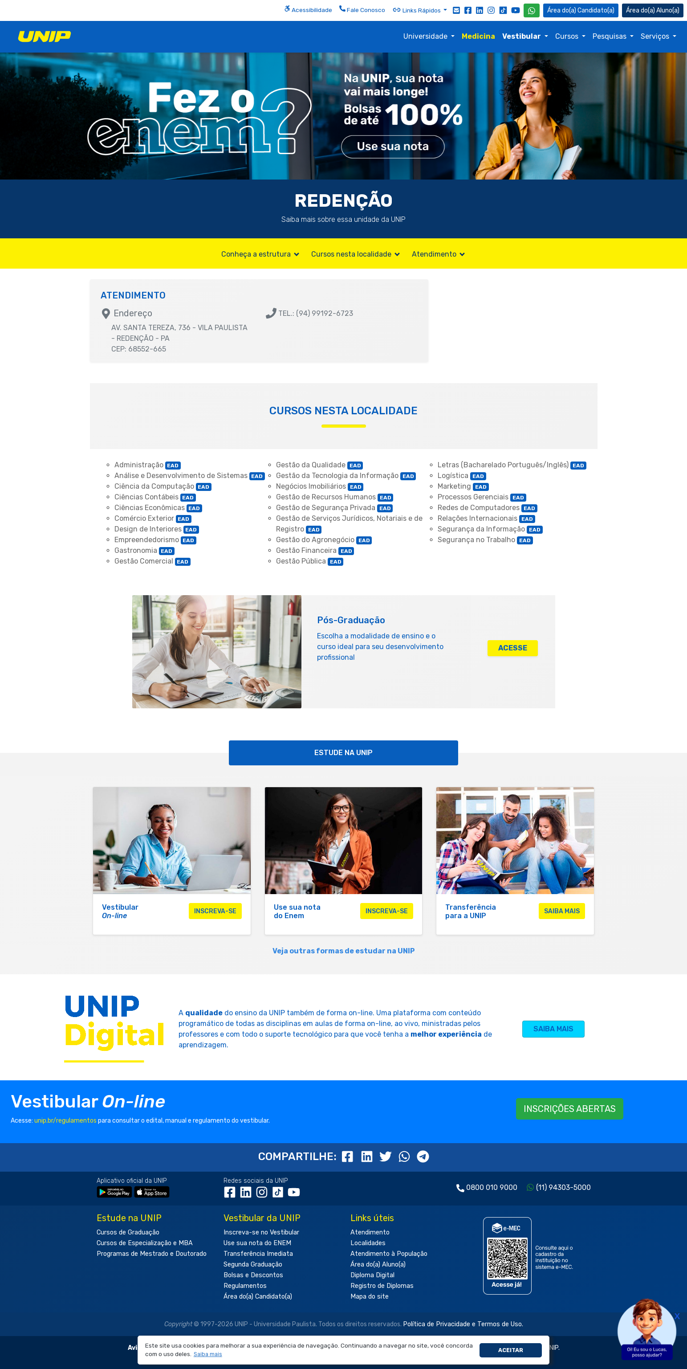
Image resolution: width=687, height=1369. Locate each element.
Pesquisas (610, 36)
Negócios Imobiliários (320, 486)
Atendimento (439, 254)
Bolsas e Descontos (253, 1275)
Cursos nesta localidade (356, 254)
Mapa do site (369, 1296)
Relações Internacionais (486, 518)
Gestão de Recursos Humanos (335, 497)
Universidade (426, 36)
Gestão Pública (310, 561)
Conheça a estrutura (261, 254)
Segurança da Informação (490, 529)
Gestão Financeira (315, 550)
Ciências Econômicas (158, 507)
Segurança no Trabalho (485, 539)
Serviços (656, 36)
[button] (208, 1354)
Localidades (368, 1243)
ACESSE (512, 648)
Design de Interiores (156, 529)
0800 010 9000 (491, 1187)
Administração (147, 465)
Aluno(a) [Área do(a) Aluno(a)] (652, 10)
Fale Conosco (362, 9)
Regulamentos (245, 1286)
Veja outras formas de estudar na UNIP (343, 951)
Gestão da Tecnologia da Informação (346, 475)
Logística (462, 475)
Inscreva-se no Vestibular (261, 1232)
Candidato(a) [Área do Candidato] (580, 10)
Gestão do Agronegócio (324, 539)
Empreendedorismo (155, 539)
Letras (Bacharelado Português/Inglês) (512, 465)
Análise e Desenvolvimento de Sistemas (189, 475)
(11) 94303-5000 (563, 1187)
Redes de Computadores (487, 507)
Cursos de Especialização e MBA (145, 1243)
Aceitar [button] (510, 1350)
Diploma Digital (372, 1275)
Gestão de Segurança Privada (334, 507)
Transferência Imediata (258, 1254)
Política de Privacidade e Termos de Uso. (463, 1324)
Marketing (463, 486)
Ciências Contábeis (155, 497)
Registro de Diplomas (382, 1286)
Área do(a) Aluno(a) (378, 1264)
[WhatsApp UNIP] (532, 10)
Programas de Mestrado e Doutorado (152, 1254)
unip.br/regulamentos (65, 1120)
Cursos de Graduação (128, 1232)
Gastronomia (144, 550)
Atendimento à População (388, 1254)
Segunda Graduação (253, 1264)
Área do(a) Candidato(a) (258, 1296)
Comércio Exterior (153, 518)
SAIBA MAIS (553, 1029)
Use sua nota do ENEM (257, 1243)
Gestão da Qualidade (319, 465)
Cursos (567, 36)
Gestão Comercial (152, 561)
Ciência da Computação (163, 486)
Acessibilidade (308, 9)
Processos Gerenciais (482, 497)
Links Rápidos (417, 9)
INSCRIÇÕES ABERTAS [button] (570, 1108)
